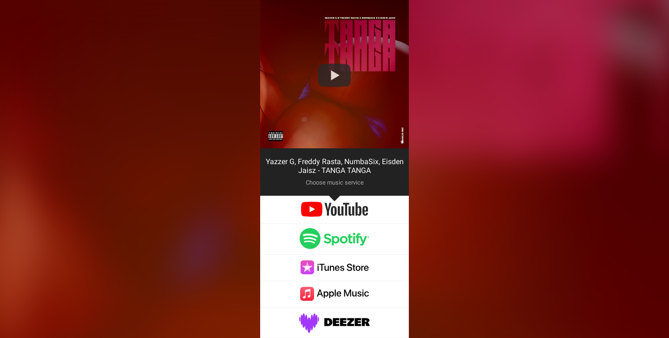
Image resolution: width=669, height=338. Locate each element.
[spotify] (334, 245)
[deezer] (334, 328)
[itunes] (334, 272)
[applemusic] (334, 298)
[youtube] (334, 214)
